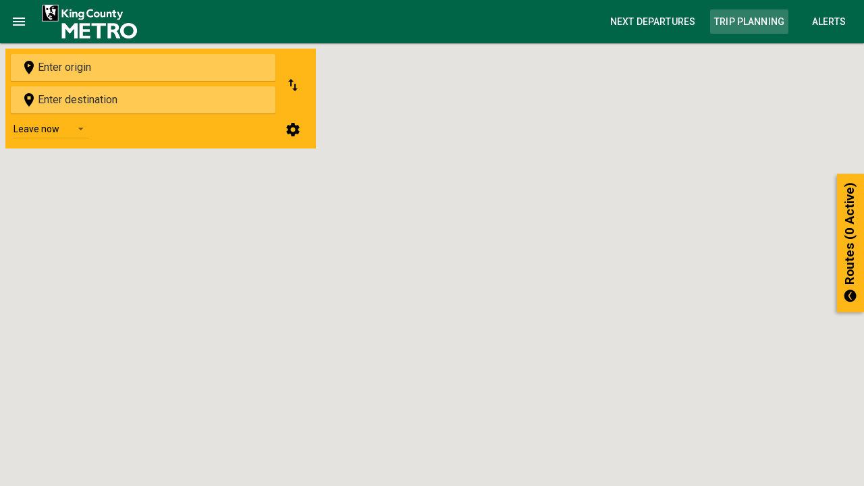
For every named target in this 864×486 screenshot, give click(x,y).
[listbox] (50, 128)
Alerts (829, 21)
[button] (850, 243)
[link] (89, 21)
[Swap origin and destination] (292, 85)
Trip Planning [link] (749, 21)
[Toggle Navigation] (18, 21)
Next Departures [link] (652, 21)
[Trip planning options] (292, 129)
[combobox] (143, 67)
